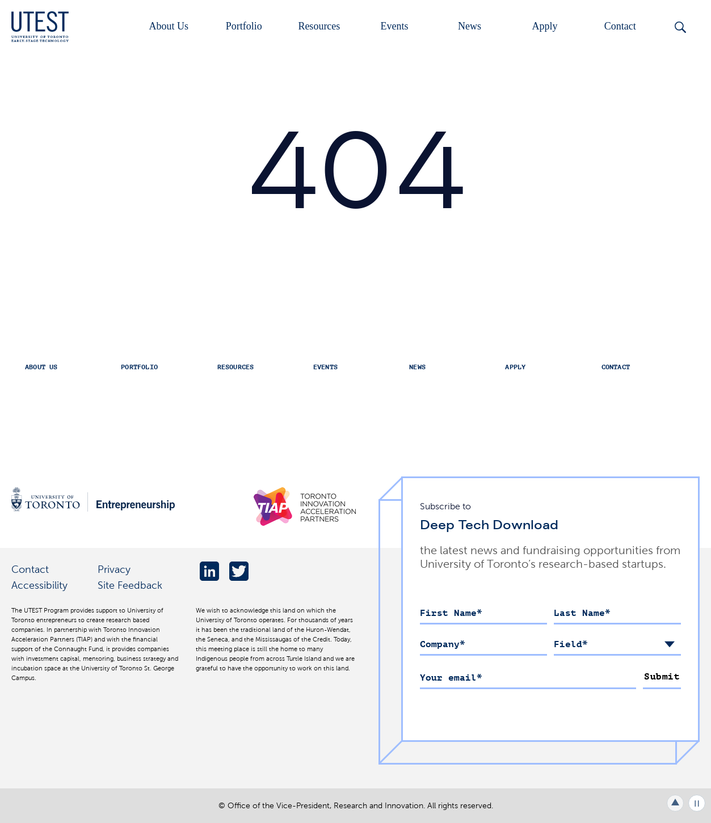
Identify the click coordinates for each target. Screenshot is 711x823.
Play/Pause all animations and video (696, 803)
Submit (662, 677)
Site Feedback (130, 585)
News (469, 26)
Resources (319, 26)
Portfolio (244, 26)
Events (394, 26)
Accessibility (39, 585)
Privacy (114, 569)
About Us (168, 26)
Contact (620, 26)
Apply (545, 26)
